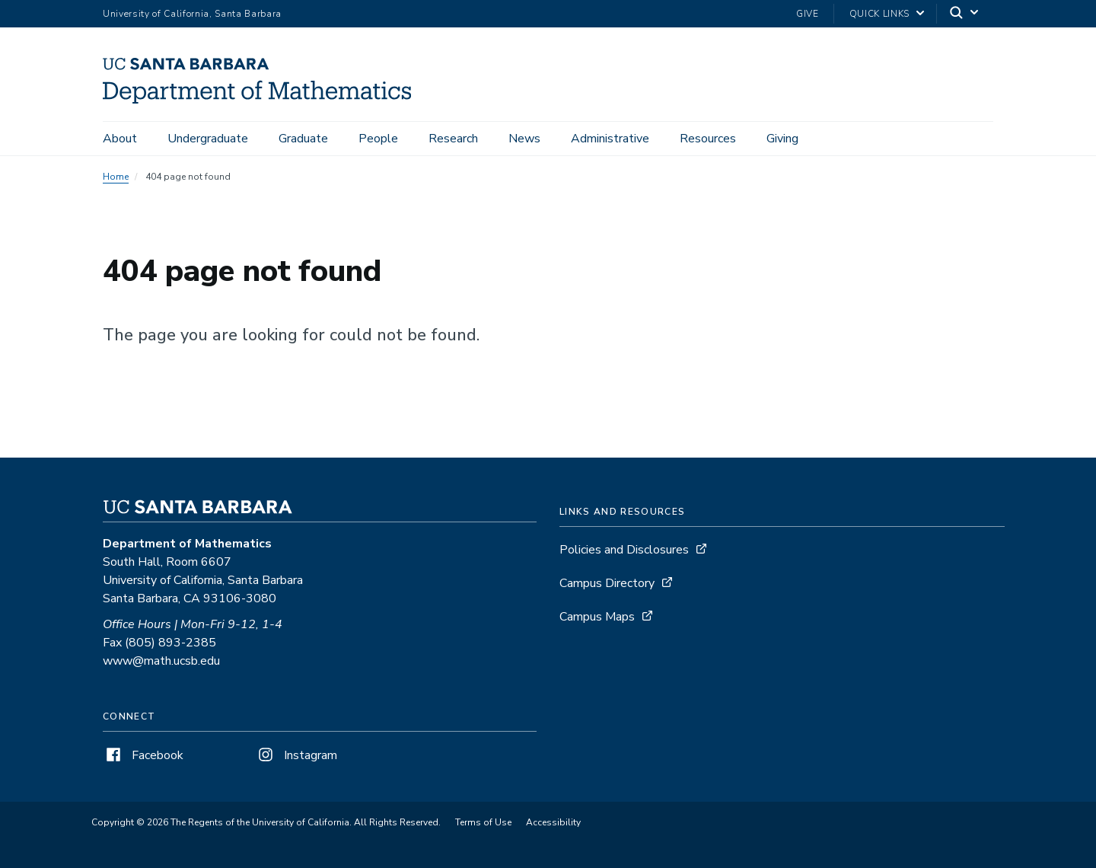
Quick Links (879, 14)
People (378, 138)
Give (807, 14)
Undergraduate (207, 138)
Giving (782, 138)
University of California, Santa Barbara (192, 14)
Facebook (143, 755)
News (524, 138)
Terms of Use (483, 822)
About (120, 138)
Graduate (303, 138)
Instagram (296, 755)
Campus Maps (597, 616)
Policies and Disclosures (624, 549)
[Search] (965, 14)
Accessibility (553, 822)
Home (116, 177)
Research (453, 138)
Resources (708, 138)
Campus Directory (607, 583)
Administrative (610, 138)
